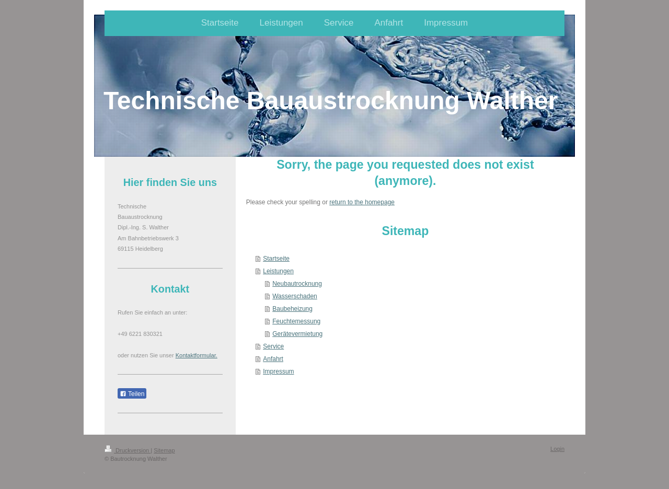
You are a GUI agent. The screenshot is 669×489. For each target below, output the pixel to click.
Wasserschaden (294, 296)
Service (273, 346)
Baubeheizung (292, 308)
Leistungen (278, 271)
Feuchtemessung (296, 321)
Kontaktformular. (196, 355)
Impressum (278, 371)
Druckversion (128, 450)
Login (557, 449)
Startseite (276, 258)
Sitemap (164, 450)
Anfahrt (273, 359)
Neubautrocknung (297, 283)
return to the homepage (362, 202)
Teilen (132, 394)
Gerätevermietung (297, 333)
